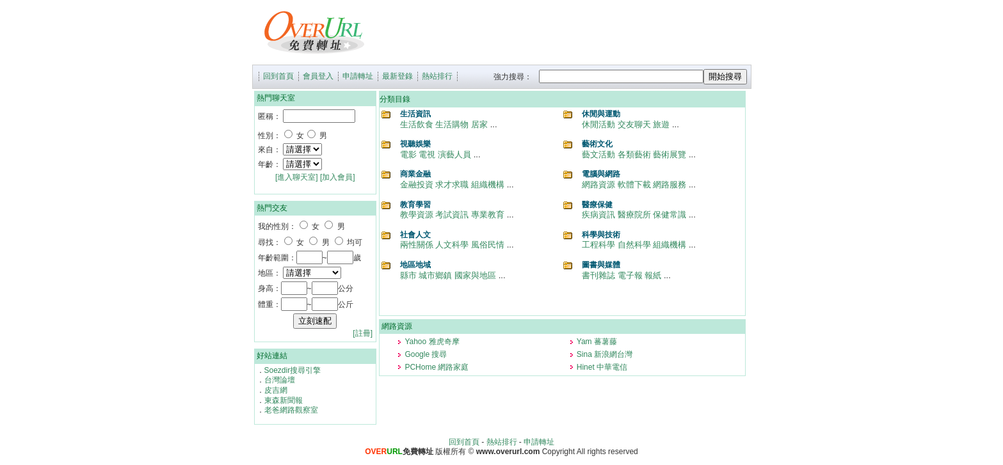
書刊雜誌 (598, 275)
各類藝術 (634, 154)
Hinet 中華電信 (602, 367)
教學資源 (416, 214)
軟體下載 (634, 184)
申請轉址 (357, 76)
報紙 (653, 275)
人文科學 (452, 244)
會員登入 (318, 76)
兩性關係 (416, 244)
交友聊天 (634, 124)
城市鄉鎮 (435, 275)
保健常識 (669, 214)
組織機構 (487, 184)
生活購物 (452, 124)
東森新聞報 (283, 400)
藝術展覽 (669, 154)
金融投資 (416, 184)
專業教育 (487, 214)
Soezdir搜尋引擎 (292, 370)
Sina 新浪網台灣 (604, 354)
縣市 (408, 275)
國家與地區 (475, 275)
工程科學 (598, 244)
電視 (427, 154)
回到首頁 (278, 76)
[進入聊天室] (296, 177)
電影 (408, 154)
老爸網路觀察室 (291, 410)
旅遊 (661, 124)
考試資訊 (452, 214)
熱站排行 (437, 76)
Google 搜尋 (426, 354)
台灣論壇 (279, 379)
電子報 (630, 275)
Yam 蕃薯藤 (597, 341)
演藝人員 (454, 154)
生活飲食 (416, 124)
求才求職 (452, 184)
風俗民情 (487, 244)
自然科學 (634, 244)
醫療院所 (634, 214)
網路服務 (669, 184)
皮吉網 (275, 390)
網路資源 (598, 184)
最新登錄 (397, 76)
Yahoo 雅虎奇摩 (432, 341)
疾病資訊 (598, 214)
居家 (479, 124)
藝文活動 (598, 154)
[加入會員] (337, 177)
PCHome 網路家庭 (437, 367)
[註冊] (363, 333)
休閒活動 (598, 124)
